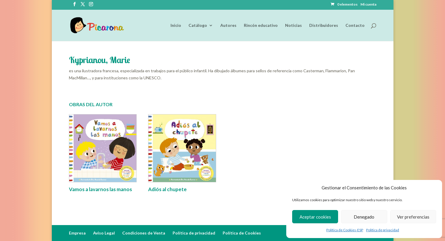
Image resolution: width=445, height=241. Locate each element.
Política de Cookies (242, 232)
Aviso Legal (104, 232)
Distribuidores (323, 25)
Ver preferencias (413, 216)
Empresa (77, 232)
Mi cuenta (368, 4)
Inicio (176, 25)
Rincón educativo (261, 25)
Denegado (364, 216)
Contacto (355, 25)
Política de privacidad (382, 230)
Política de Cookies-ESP (344, 230)
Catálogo (197, 25)
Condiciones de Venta (143, 232)
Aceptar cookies (315, 216)
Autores (228, 25)
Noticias (293, 25)
